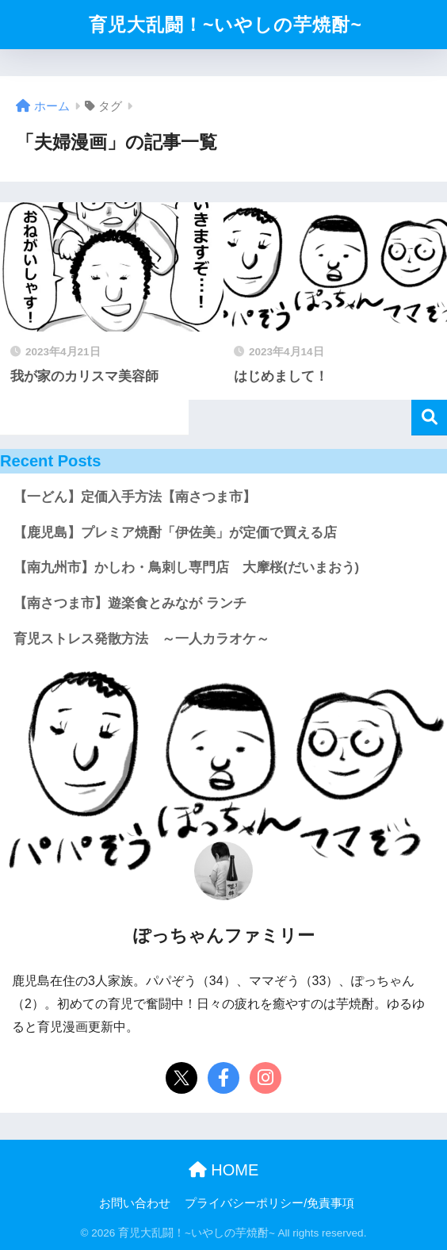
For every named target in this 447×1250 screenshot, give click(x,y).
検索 (429, 417)
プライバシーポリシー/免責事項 (269, 1203)
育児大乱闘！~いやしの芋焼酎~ (225, 24)
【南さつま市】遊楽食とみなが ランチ (129, 603)
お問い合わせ (134, 1203)
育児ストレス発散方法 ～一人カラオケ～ (141, 638)
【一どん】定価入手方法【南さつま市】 (134, 496)
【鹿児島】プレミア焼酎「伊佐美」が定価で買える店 (175, 532)
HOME (224, 1170)
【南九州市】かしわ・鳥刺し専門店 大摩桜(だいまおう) (186, 567)
